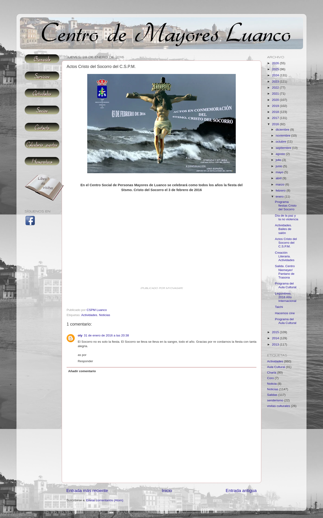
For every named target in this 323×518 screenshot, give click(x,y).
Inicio (167, 490)
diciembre (283, 129)
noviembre (283, 135)
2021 (276, 93)
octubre (281, 141)
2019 (276, 106)
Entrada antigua (241, 490)
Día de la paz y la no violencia (286, 217)
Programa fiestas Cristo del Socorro (286, 205)
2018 (276, 112)
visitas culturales (278, 406)
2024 (276, 75)
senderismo (275, 400)
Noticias (104, 315)
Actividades (89, 315)
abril (279, 178)
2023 (276, 81)
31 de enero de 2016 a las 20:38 (106, 335)
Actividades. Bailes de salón (283, 229)
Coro (270, 378)
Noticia (272, 383)
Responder (85, 361)
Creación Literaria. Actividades (284, 256)
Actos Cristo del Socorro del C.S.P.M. (286, 242)
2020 (276, 100)
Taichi (279, 307)
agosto (281, 154)
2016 (276, 124)
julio (279, 160)
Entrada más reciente (87, 490)
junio (279, 166)
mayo (280, 172)
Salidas (272, 394)
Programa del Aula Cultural (285, 285)
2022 (276, 87)
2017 (276, 118)
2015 (276, 332)
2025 (276, 69)
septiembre (284, 148)
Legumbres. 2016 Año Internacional (285, 297)
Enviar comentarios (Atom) (104, 500)
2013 (276, 344)
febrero (281, 190)
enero (280, 196)
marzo (280, 184)
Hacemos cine (285, 313)
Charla (271, 372)
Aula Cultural (276, 367)
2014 (276, 338)
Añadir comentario (82, 371)
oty (80, 335)
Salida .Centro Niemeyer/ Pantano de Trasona (285, 271)
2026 (276, 63)
